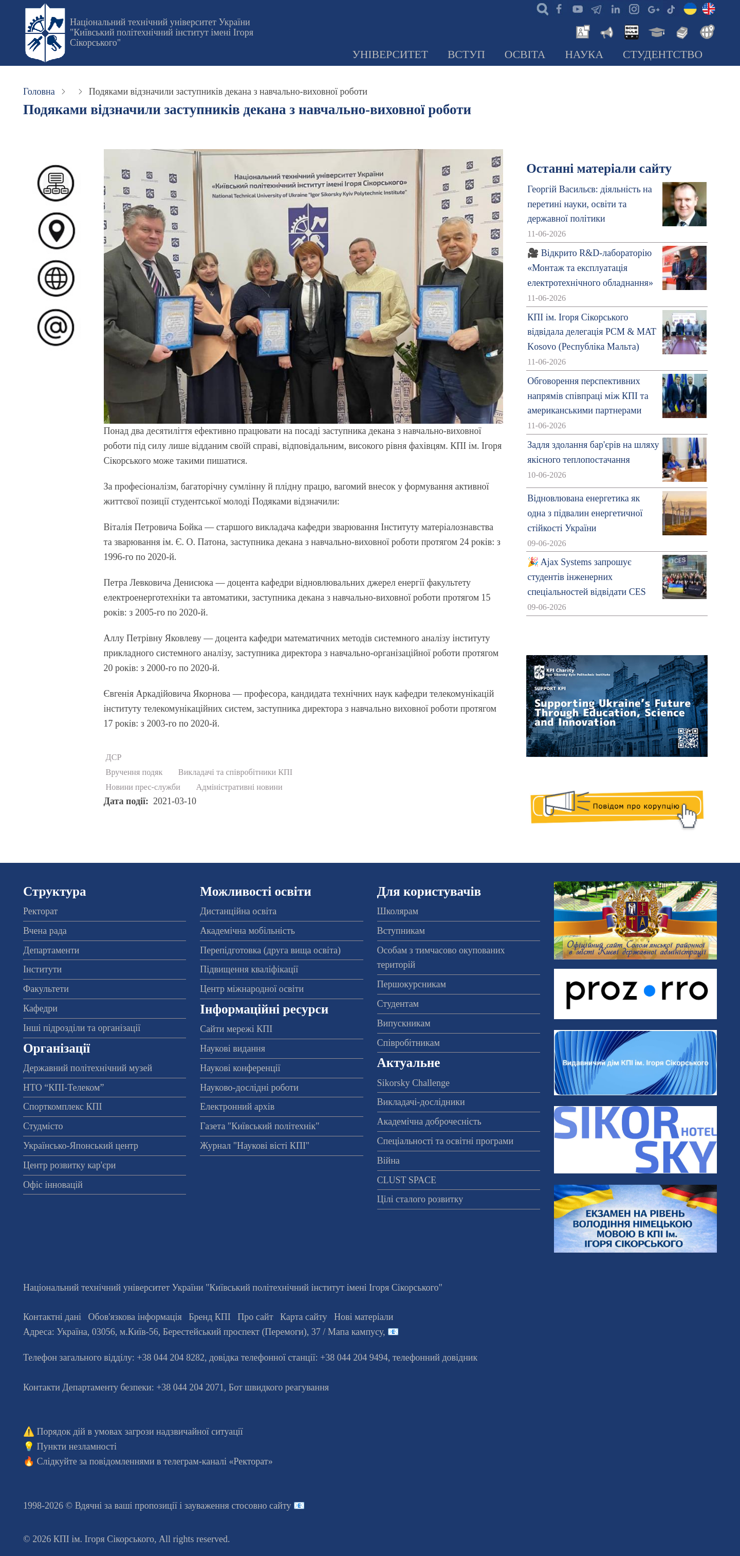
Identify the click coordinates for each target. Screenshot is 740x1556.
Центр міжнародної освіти (252, 989)
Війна (388, 1160)
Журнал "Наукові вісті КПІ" (254, 1146)
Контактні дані (52, 1317)
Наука (584, 54)
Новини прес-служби (143, 787)
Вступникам (401, 931)
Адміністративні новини (239, 787)
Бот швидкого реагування (279, 1387)
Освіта (525, 54)
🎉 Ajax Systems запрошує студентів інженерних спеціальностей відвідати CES (586, 577)
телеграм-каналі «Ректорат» (218, 1461)
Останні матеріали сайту (599, 168)
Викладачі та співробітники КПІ (235, 772)
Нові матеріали (363, 1317)
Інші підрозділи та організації (81, 1028)
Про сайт (255, 1317)
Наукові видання (232, 1048)
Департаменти (51, 950)
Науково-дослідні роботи (249, 1087)
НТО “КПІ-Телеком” (63, 1087)
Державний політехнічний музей (87, 1068)
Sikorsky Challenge (413, 1083)
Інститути (42, 969)
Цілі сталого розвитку (420, 1199)
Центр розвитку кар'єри (69, 1165)
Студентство (662, 54)
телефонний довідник (435, 1357)
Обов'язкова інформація (135, 1317)
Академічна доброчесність (429, 1121)
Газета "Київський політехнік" (259, 1126)
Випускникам (404, 1023)
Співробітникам (408, 1043)
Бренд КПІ (210, 1317)
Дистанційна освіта (238, 911)
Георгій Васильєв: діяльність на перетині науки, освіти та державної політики (589, 204)
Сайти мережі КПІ (236, 1029)
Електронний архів (237, 1106)
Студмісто (43, 1126)
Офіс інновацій (53, 1185)
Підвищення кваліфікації (249, 969)
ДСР (114, 757)
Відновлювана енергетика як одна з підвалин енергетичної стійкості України (584, 513)
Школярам (397, 911)
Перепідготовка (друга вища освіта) (270, 950)
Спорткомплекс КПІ (62, 1106)
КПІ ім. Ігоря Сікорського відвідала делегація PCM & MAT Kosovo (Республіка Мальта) (591, 332)
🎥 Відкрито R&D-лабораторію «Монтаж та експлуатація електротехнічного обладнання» (590, 268)
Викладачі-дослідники (421, 1102)
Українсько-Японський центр (80, 1146)
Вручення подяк (134, 772)
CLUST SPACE (407, 1180)
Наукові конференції (240, 1068)
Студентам (398, 1004)
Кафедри (40, 1008)
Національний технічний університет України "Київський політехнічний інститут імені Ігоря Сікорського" (161, 32)
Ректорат (40, 911)
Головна (39, 91)
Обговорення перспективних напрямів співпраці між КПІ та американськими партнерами (587, 396)
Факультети (46, 989)
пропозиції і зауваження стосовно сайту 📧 (220, 1505)
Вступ (466, 54)
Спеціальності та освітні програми (445, 1141)
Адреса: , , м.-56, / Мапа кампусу (203, 1332)
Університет (390, 54)
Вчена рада (45, 931)
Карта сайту (303, 1317)
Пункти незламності (77, 1446)
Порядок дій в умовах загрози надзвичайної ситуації (140, 1431)
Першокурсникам (411, 984)
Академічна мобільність (247, 931)
